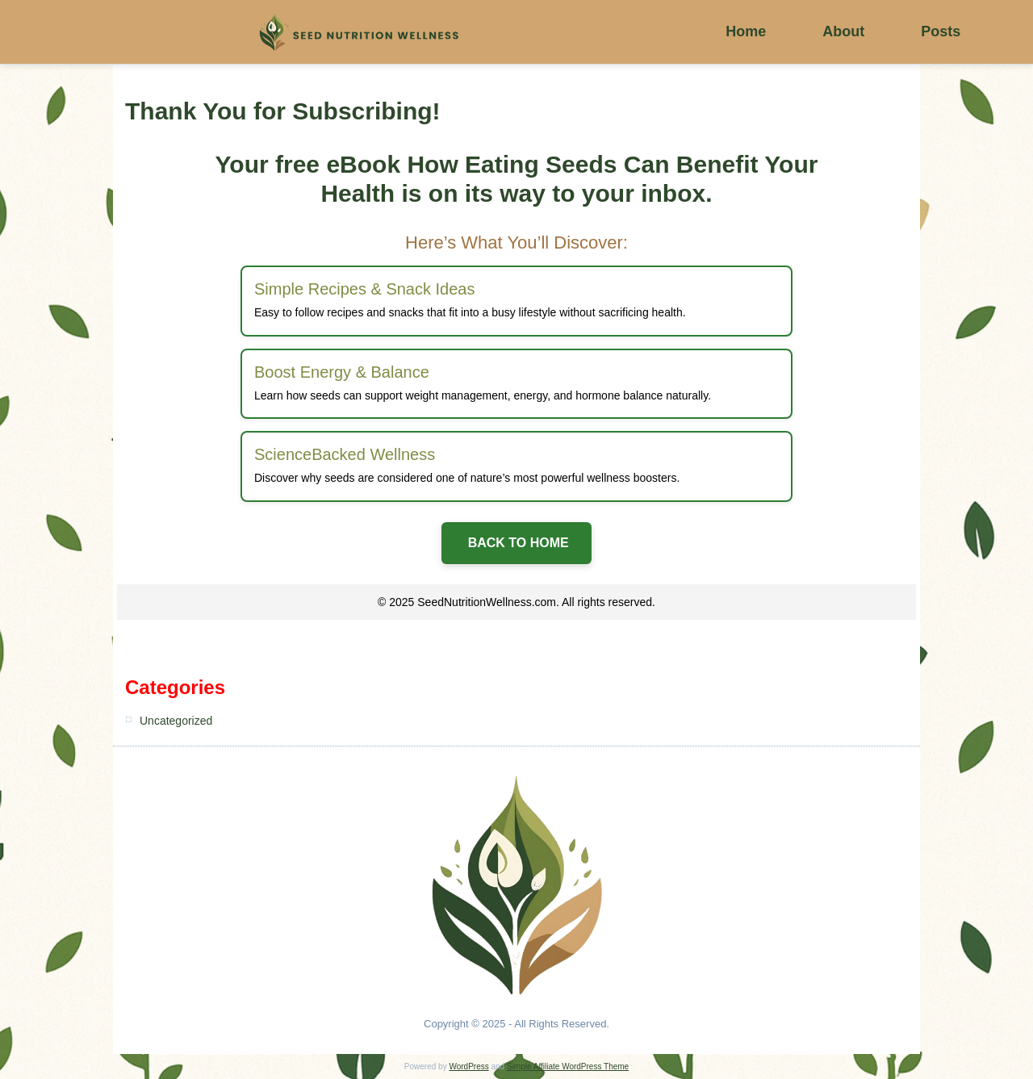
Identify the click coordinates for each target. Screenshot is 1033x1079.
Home (746, 31)
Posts (940, 31)
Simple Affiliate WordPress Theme (568, 1066)
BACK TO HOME (516, 543)
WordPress (468, 1066)
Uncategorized (176, 720)
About (843, 31)
